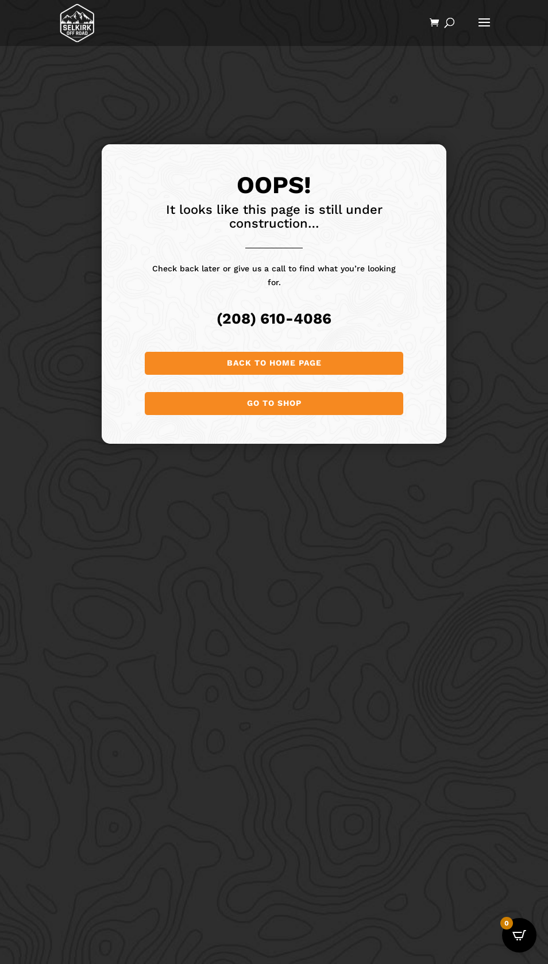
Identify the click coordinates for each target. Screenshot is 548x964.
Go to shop (274, 403)
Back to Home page (274, 362)
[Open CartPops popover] (519, 935)
